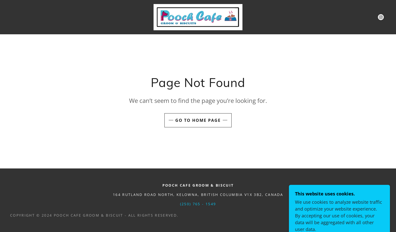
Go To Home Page (198, 120)
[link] (198, 17)
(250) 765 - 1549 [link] (198, 203)
